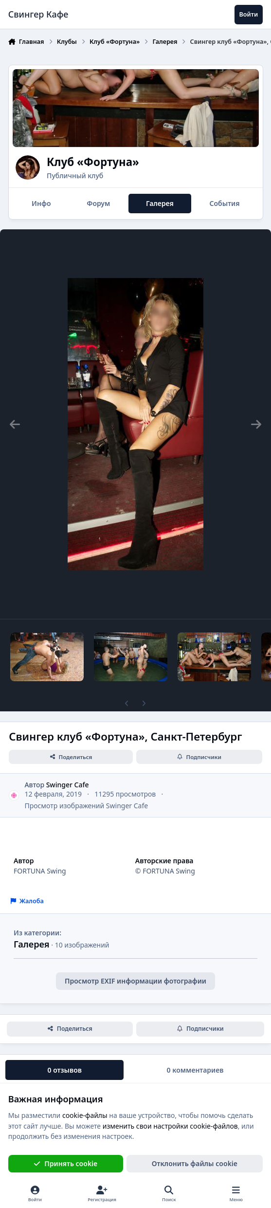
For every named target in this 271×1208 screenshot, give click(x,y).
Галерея (32, 944)
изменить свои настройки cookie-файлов (170, 1126)
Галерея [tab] (160, 203)
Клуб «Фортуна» (93, 161)
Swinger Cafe (67, 784)
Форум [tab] (98, 203)
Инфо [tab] (41, 203)
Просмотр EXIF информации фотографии (135, 980)
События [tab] (224, 203)
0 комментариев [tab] (195, 1070)
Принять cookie (65, 1163)
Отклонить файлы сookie (194, 1163)
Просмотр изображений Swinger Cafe (86, 805)
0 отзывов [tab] (65, 1070)
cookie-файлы (85, 1115)
